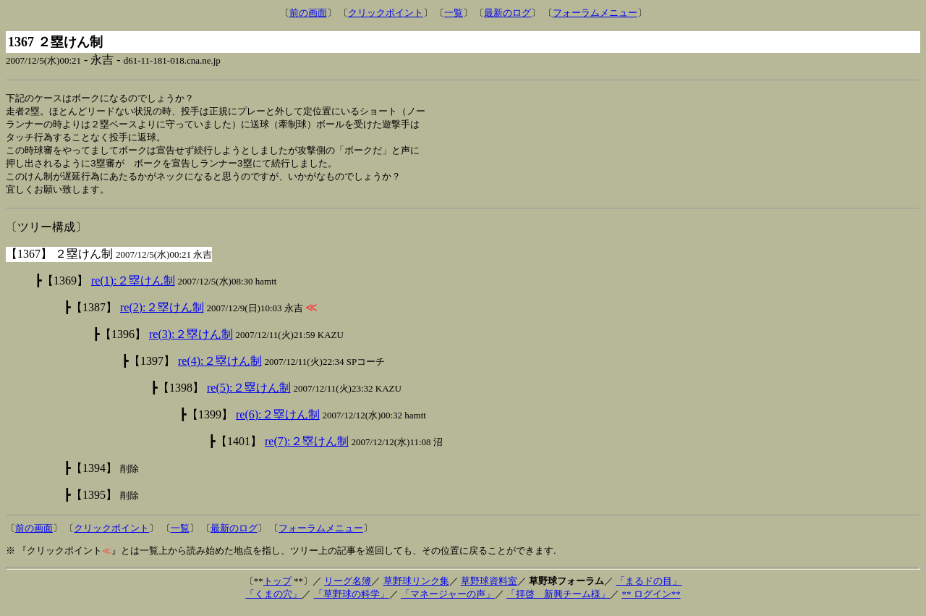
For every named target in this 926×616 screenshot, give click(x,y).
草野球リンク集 (416, 586)
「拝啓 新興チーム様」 (558, 599)
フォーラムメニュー (595, 12)
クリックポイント (385, 12)
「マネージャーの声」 (448, 599)
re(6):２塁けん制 (278, 420)
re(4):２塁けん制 (220, 366)
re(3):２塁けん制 (191, 340)
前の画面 (308, 12)
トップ (277, 586)
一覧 (453, 12)
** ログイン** (650, 599)
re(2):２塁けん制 (162, 313)
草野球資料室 (489, 586)
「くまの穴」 (273, 599)
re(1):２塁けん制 (133, 286)
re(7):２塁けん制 (307, 447)
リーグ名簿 (347, 586)
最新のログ (507, 12)
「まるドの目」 (648, 586)
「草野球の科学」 (351, 599)
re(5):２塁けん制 (249, 393)
